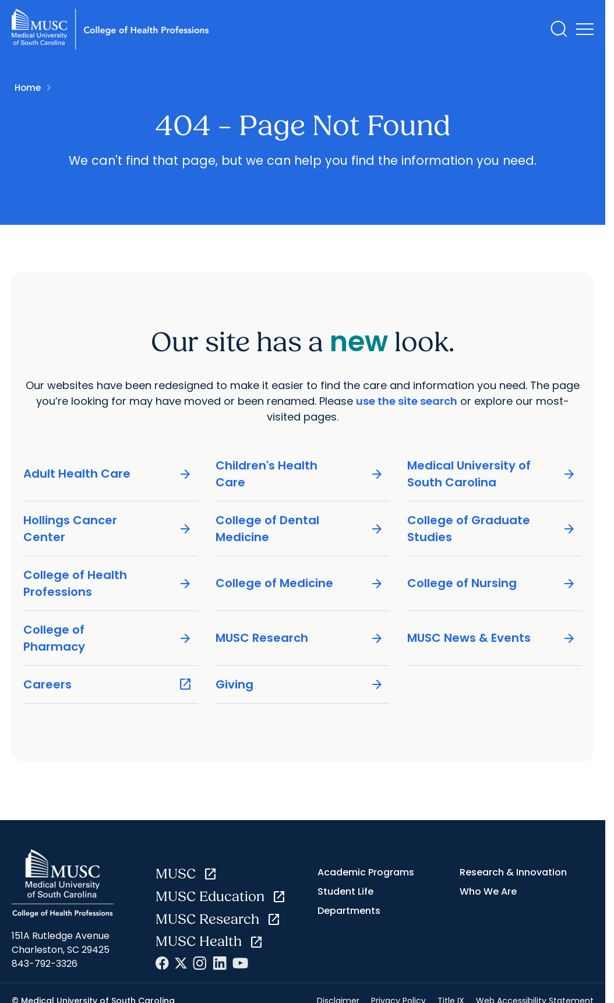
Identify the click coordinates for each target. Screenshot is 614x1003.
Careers (107, 684)
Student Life (345, 891)
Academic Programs (365, 872)
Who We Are (488, 891)
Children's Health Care (300, 473)
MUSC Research (300, 638)
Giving (300, 684)
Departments (348, 910)
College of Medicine (300, 583)
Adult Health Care (107, 473)
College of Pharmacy (107, 638)
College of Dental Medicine (300, 528)
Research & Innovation (513, 872)
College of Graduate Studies (491, 528)
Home (28, 88)
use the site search (406, 401)
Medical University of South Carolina (491, 473)
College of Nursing (491, 583)
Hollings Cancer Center (107, 528)
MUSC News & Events (491, 638)
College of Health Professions (107, 583)
